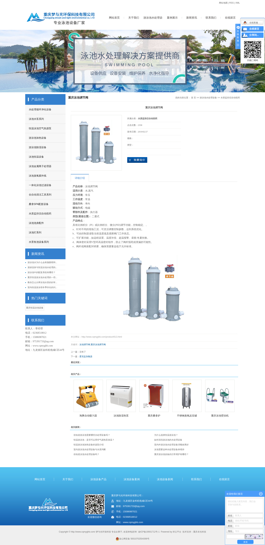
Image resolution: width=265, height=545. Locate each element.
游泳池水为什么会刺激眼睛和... (42, 262)
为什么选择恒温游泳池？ (166, 435)
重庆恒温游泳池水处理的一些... (42, 277)
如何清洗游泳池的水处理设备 (168, 440)
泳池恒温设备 (36, 156)
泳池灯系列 (35, 232)
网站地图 (223, 3)
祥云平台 (177, 532)
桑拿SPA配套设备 (39, 204)
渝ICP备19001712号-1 (149, 532)
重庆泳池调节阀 (98, 344)
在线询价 (137, 160)
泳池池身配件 (36, 223)
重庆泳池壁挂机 (220, 415)
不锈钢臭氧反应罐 (187, 415)
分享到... (254, 35)
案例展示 (172, 17)
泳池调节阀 (84, 344)
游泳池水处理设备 (153, 21)
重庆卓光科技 (199, 532)
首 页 (193, 97)
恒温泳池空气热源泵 (40, 128)
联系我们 (211, 17)
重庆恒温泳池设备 (34, 308)
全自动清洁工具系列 (40, 194)
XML (237, 3)
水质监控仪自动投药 (40, 213)
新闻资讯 (191, 17)
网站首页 (114, 17)
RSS (231, 3)
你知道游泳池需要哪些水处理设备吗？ (92, 435)
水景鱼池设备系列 (39, 241)
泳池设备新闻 (165, 479)
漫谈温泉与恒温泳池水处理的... (42, 267)
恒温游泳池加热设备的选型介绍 (89, 444)
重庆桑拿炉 (154, 415)
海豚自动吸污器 (88, 415)
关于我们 (133, 17)
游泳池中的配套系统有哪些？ (41, 272)
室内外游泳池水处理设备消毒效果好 (171, 444)
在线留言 (230, 17)
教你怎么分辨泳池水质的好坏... (42, 282)
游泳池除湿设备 (37, 147)
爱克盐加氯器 (85, 356)
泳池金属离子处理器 (40, 166)
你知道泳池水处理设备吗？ (86, 454)
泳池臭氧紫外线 (37, 175)
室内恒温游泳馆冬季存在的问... (42, 287)
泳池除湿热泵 (121, 415)
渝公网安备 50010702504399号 (132, 539)
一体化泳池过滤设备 (40, 185)
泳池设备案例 (132, 479)
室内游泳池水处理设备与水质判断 (90, 449)
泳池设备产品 (98, 479)
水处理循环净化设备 (40, 109)
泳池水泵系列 (36, 118)
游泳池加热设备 (37, 137)
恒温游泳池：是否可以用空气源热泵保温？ (94, 440)
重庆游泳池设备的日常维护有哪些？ (171, 454)
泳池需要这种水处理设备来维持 (169, 449)
